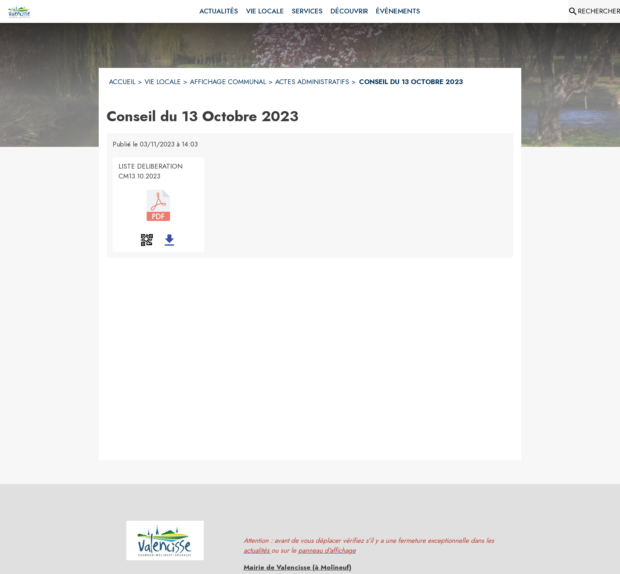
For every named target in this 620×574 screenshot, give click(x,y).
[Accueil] (19, 11)
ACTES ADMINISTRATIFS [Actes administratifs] (312, 81)
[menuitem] (218, 11)
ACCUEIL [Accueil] (122, 81)
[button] (147, 240)
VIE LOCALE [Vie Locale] (163, 81)
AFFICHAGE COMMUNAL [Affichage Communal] (228, 81)
